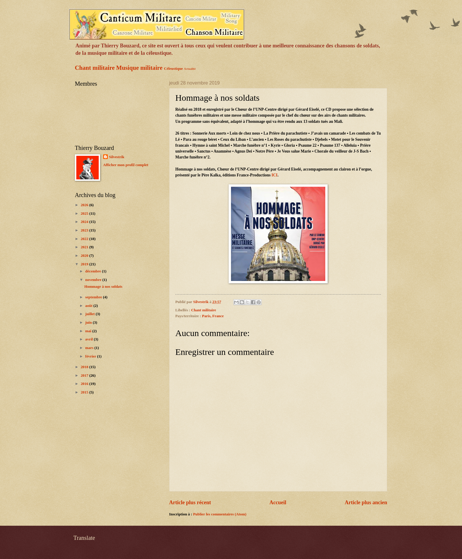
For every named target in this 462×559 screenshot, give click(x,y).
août (89, 306)
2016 (85, 384)
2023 (85, 230)
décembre (93, 271)
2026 (85, 205)
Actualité (190, 68)
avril (89, 339)
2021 (85, 247)
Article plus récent (190, 502)
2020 (85, 256)
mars (89, 348)
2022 (85, 239)
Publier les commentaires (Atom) (219, 514)
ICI (275, 175)
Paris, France (213, 316)
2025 (85, 213)
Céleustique (173, 69)
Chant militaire (95, 67)
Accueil (277, 502)
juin (89, 322)
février (91, 356)
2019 (85, 264)
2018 (85, 367)
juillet (90, 314)
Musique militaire (139, 67)
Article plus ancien (366, 502)
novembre (93, 280)
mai (88, 331)
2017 (85, 375)
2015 (85, 392)
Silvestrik (116, 157)
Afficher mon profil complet (125, 165)
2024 (85, 222)
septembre (94, 297)
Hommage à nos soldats (103, 287)
